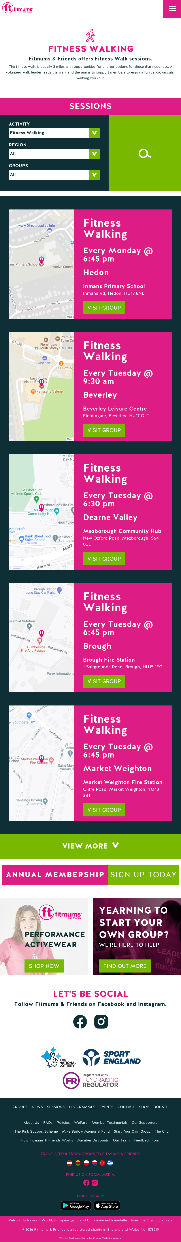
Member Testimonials (110, 1123)
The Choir (163, 1131)
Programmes (82, 1107)
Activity (19, 124)
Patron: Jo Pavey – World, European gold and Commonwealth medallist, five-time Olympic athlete (91, 1220)
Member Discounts (93, 1140)
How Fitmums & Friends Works (47, 1140)
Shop (144, 1107)
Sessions (56, 1107)
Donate (160, 1107)
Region (18, 145)
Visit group (104, 308)
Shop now (44, 966)
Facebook (110, 1004)
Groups (18, 166)
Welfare (80, 1123)
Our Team (121, 1140)
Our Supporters (144, 1123)
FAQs (48, 1123)
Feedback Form (147, 1140)
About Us (31, 1123)
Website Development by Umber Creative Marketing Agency (90, 1238)
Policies (63, 1123)
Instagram (151, 1004)
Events (106, 1107)
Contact (126, 1107)
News (37, 1107)
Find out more (125, 966)
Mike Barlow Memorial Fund (86, 1131)
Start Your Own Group (132, 1131)
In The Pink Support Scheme (34, 1131)
